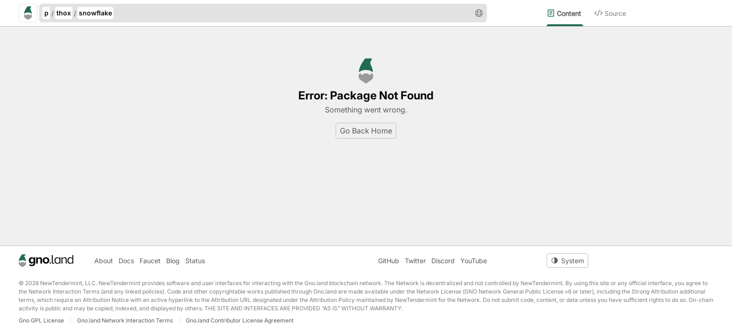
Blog (173, 261)
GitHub (388, 261)
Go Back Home (366, 130)
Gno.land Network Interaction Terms (125, 320)
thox (63, 13)
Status (195, 261)
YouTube (473, 261)
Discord (443, 261)
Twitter (415, 261)
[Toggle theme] (567, 260)
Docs (126, 261)
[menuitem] (570, 13)
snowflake (95, 13)
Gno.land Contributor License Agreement (240, 320)
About (103, 261)
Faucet (150, 261)
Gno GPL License (41, 320)
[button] (479, 13)
